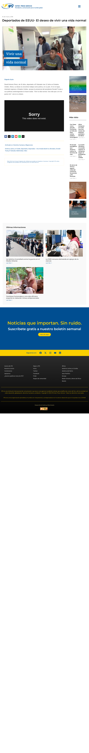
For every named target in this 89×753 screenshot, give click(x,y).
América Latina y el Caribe (12, 149)
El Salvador (12, 151)
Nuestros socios (9, 368)
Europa (64, 376)
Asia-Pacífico (66, 373)
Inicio (35, 368)
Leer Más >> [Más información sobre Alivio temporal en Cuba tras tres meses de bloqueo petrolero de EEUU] (81, 137)
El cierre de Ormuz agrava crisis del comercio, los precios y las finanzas (73, 170)
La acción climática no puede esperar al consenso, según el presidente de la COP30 (81, 151)
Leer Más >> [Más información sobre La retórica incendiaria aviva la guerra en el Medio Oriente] (9, 263)
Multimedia (19, 151)
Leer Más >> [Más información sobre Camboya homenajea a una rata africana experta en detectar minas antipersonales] (9, 300)
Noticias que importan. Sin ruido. (44, 323)
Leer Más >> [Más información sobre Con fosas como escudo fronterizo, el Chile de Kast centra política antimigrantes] (73, 139)
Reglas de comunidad (39, 378)
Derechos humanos (19, 145)
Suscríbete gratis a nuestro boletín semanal (44, 329)
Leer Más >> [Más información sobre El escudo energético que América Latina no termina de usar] (73, 156)
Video (25, 151)
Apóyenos (7, 373)
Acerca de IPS (8, 366)
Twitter (35, 371)
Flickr (35, 376)
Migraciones (29, 145)
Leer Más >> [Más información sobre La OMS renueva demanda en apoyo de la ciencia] (49, 263)
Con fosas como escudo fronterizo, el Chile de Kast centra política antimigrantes (74, 131)
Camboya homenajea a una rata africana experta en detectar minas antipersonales (22, 297)
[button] (5, 136)
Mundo (64, 381)
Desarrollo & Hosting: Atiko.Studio (44, 405)
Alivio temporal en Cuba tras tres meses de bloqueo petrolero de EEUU (81, 130)
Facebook (36, 373)
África (64, 366)
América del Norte (67, 371)
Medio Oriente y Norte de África (71, 378)
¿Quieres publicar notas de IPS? (14, 376)
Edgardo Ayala (9, 79)
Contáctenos (8, 371)
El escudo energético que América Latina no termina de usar (73, 149)
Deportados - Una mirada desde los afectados (41, 149)
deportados (24, 149)
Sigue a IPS (36, 366)
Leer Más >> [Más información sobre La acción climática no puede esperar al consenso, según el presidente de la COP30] (81, 159)
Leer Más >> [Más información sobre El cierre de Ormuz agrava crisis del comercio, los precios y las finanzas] (73, 178)
